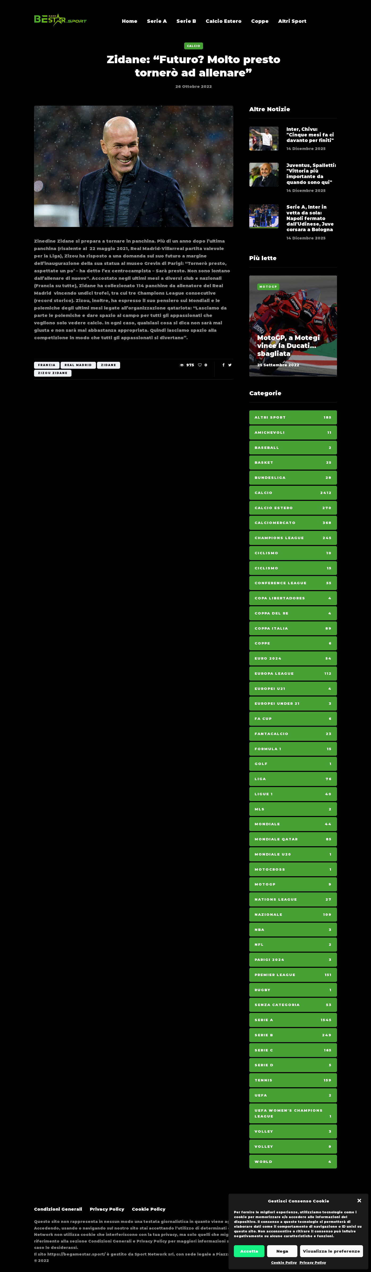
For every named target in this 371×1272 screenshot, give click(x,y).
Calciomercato (293, 523)
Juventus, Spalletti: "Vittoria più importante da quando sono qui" (311, 183)
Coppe (260, 21)
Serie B (186, 21)
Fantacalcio (293, 734)
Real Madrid (78, 365)
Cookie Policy (284, 1263)
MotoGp (268, 287)
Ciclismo (293, 553)
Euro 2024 (293, 658)
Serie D (293, 1065)
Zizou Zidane (53, 373)
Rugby (293, 990)
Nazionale (293, 915)
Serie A (157, 21)
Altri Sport (292, 21)
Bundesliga (293, 478)
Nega (282, 1251)
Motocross (293, 869)
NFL (293, 945)
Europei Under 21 (293, 704)
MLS (293, 809)
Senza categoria (293, 1005)
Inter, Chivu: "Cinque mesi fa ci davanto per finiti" (310, 135)
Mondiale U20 (293, 854)
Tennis (293, 1080)
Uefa (293, 1095)
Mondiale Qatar (293, 839)
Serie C (293, 1050)
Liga (293, 779)
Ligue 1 (293, 794)
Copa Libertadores (293, 598)
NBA (293, 930)
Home (129, 21)
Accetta (249, 1251)
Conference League (293, 583)
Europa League (293, 674)
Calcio (193, 46)
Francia (47, 365)
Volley (293, 1131)
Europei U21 (293, 689)
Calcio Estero (224, 21)
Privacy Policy (313, 1263)
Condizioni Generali (58, 1209)
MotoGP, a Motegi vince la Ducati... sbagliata (288, 346)
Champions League (293, 538)
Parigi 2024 (293, 960)
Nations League (293, 899)
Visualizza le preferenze (331, 1251)
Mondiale (293, 824)
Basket (293, 462)
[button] (360, 1201)
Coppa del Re (293, 613)
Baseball (293, 448)
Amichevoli (293, 432)
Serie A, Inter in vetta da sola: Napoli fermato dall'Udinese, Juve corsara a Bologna (310, 228)
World (293, 1162)
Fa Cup (293, 719)
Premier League (293, 975)
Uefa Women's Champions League (293, 1114)
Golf (293, 764)
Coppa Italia (293, 628)
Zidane (108, 365)
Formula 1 (293, 749)
